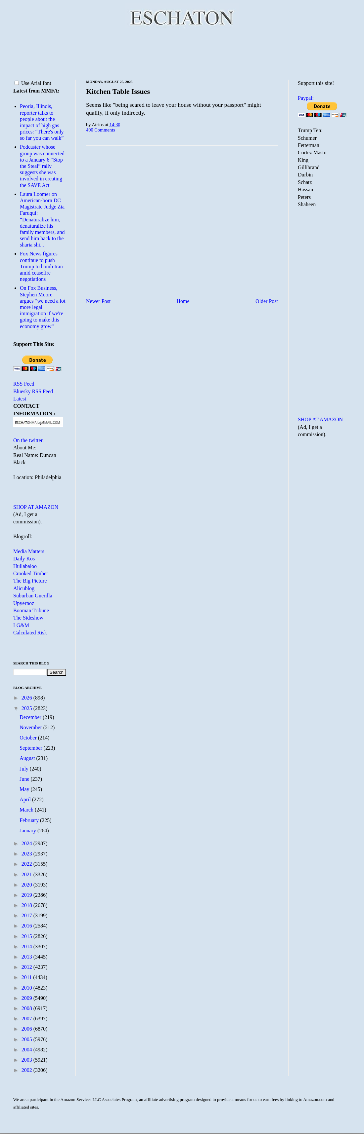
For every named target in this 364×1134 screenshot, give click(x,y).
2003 (27, 1060)
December (31, 717)
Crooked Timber (30, 573)
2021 (27, 874)
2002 (27, 1070)
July (25, 769)
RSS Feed (23, 384)
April (26, 799)
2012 (27, 967)
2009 (27, 998)
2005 (27, 1039)
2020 (27, 885)
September (31, 748)
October (29, 737)
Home (183, 301)
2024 (27, 843)
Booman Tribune (31, 610)
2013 (27, 957)
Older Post (266, 301)
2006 (27, 1029)
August (28, 758)
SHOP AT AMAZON (35, 507)
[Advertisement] (182, 53)
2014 (27, 946)
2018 (27, 905)
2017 (27, 915)
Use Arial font (33, 83)
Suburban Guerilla (32, 595)
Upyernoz (23, 603)
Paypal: (306, 98)
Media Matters (28, 551)
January (28, 830)
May (25, 789)
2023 (27, 853)
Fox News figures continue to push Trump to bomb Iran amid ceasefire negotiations (41, 266)
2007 (27, 1018)
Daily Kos (24, 558)
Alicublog (23, 588)
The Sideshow (28, 618)
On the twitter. (28, 440)
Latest (19, 398)
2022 (27, 864)
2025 (27, 708)
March (27, 810)
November (31, 727)
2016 (27, 925)
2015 (27, 936)
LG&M (21, 625)
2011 (27, 977)
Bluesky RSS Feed (33, 391)
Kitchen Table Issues (118, 91)
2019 (27, 895)
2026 (27, 697)
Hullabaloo (25, 566)
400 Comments (100, 129)
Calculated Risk (30, 632)
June (25, 779)
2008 (27, 1008)
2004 (27, 1049)
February (30, 820)
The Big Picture (30, 581)
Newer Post (98, 301)
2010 (27, 988)
